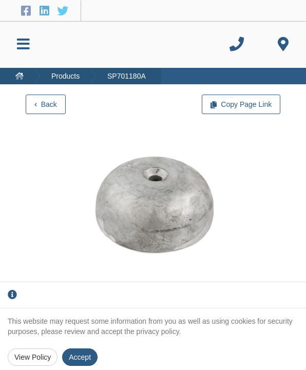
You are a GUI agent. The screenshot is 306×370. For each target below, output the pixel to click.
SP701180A (126, 76)
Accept (80, 357)
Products (65, 76)
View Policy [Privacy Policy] (32, 357)
